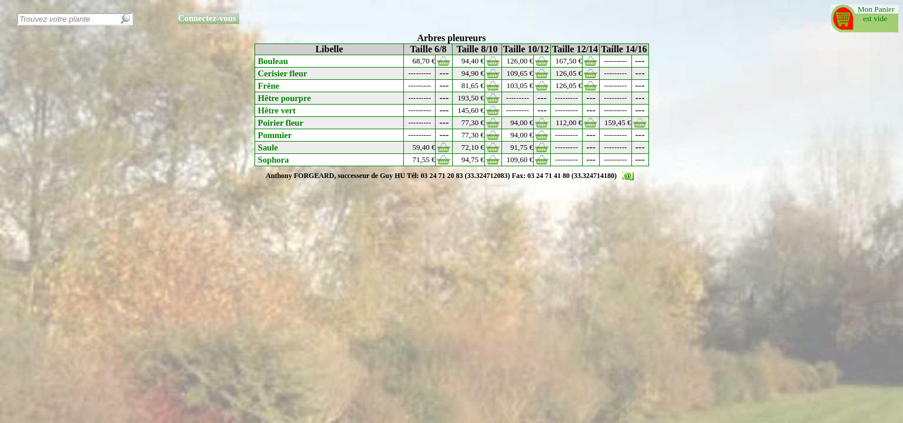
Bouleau (273, 61)
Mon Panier (878, 9)
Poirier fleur (280, 122)
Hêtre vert (277, 110)
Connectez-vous (207, 18)
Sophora (273, 159)
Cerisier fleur (282, 73)
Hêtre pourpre (284, 98)
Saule (268, 147)
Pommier (275, 135)
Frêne (269, 85)
